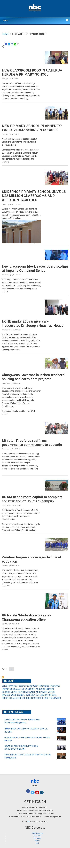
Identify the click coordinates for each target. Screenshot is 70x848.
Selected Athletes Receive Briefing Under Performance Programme (31, 686)
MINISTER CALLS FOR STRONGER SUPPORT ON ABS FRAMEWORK (31, 698)
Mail (37, 843)
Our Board (37, 838)
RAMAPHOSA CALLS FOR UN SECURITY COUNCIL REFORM (28, 689)
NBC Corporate (37, 833)
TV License (37, 835)
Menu (5, 20)
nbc (35, 781)
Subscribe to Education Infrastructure (3, 677)
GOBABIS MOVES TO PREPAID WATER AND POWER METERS (28, 692)
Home (5, 34)
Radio (37, 841)
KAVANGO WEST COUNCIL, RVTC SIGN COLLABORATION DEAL (29, 695)
